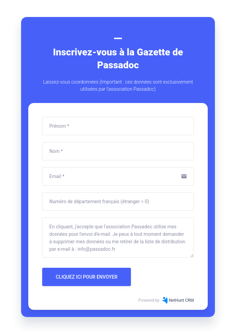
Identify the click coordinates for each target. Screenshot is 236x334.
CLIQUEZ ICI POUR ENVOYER (86, 277)
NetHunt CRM (181, 300)
